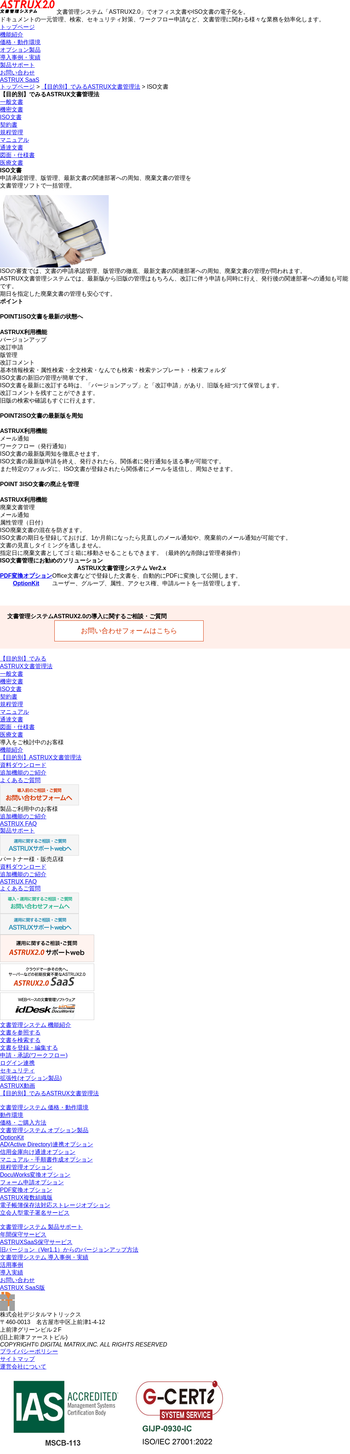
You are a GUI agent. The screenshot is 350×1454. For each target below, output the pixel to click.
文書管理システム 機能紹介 (35, 1025)
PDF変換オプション (26, 576)
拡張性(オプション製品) (31, 1078)
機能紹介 (11, 34)
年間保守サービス (23, 1234)
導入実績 (11, 1272)
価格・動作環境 (20, 42)
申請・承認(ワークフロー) (34, 1055)
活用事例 (11, 1265)
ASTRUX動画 (17, 1086)
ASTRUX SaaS (19, 80)
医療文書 (11, 163)
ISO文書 (11, 117)
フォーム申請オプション (32, 1182)
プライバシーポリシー (29, 1351)
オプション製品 (20, 50)
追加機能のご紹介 (23, 773)
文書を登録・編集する (29, 1048)
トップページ (17, 27)
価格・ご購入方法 (23, 1123)
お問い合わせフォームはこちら (129, 631)
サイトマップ (17, 1359)
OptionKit (26, 583)
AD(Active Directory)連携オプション (46, 1144)
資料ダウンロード (23, 765)
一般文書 (11, 102)
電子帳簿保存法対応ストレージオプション (55, 1205)
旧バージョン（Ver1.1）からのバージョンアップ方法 (69, 1250)
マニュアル (14, 140)
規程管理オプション (26, 1167)
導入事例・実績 (20, 57)
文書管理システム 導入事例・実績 (44, 1257)
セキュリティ (17, 1070)
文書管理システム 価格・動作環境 (44, 1107)
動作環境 (11, 1115)
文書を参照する (20, 1032)
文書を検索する (20, 1040)
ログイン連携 (17, 1063)
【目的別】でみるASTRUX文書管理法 (90, 87)
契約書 (8, 125)
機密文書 (11, 109)
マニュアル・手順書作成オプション (46, 1159)
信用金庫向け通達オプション (37, 1152)
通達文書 (11, 147)
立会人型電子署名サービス (35, 1213)
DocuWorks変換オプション (35, 1175)
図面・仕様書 (17, 155)
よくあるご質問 (20, 780)
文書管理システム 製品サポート (41, 1227)
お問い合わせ (17, 72)
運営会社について (23, 1367)
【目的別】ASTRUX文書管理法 (41, 757)
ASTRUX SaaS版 (22, 1288)
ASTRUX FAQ (18, 824)
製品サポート (17, 65)
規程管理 (11, 132)
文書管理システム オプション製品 (44, 1130)
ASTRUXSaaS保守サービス (36, 1242)
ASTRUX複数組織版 (26, 1197)
